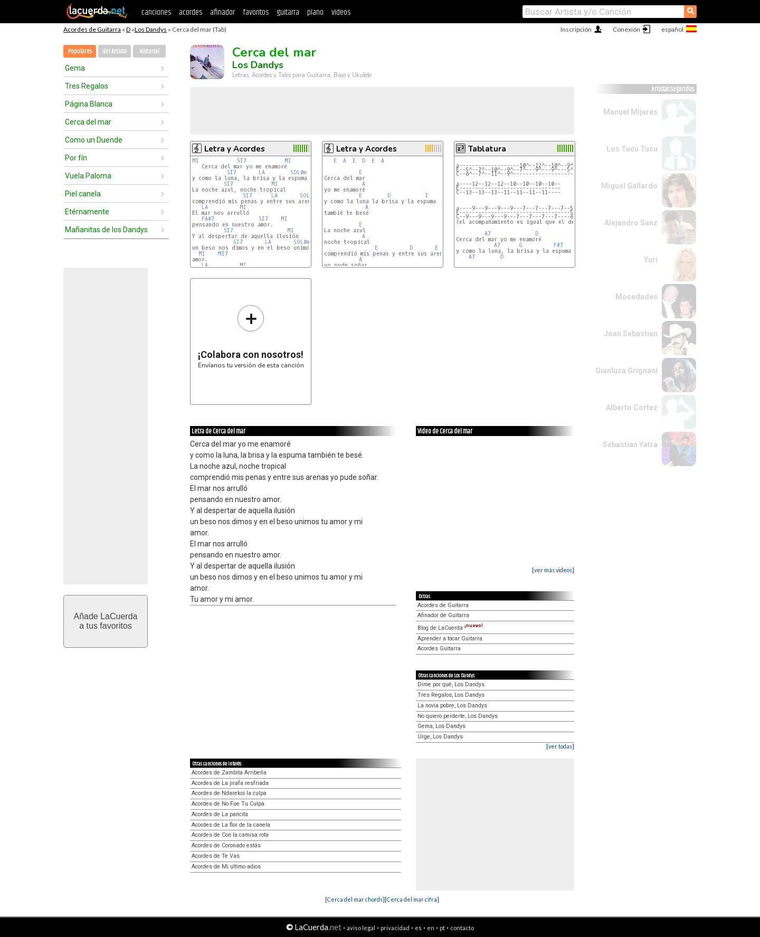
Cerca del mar (88, 122)
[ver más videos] (553, 569)
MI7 (223, 253)
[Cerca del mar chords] (355, 899)
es (418, 927)
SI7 (241, 160)
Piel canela (83, 194)
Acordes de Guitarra (92, 29)
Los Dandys (151, 29)
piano (315, 12)
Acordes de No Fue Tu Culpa (228, 803)
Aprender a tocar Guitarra (449, 638)
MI (195, 160)
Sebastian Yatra (630, 444)
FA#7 (208, 218)
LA (262, 172)
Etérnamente (87, 211)
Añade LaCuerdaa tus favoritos (106, 621)
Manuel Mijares (630, 112)
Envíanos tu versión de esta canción (251, 337)
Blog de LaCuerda (450, 627)
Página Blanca (88, 104)
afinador (222, 12)
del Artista (114, 51)
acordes (190, 12)
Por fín (76, 158)
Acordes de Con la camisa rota (230, 834)
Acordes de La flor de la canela (231, 824)
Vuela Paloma (88, 176)
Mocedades (636, 296)
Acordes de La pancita (220, 814)
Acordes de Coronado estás (226, 845)
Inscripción (576, 29)
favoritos (256, 12)
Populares (80, 51)
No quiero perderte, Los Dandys (457, 716)
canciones (156, 12)
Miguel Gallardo (629, 186)
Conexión (626, 29)
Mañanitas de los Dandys (106, 229)
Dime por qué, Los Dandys (450, 684)
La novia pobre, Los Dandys (452, 705)
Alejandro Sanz (631, 223)
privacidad (395, 927)
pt (442, 927)
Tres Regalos (86, 86)
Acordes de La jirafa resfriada (230, 783)
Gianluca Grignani (626, 370)
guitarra (288, 12)
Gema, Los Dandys (441, 726)
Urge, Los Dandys (440, 736)
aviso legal (361, 927)
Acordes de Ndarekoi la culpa (229, 793)
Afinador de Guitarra (443, 615)
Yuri (651, 259)
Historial (149, 51)
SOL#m (298, 172)
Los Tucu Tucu (632, 149)
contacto (462, 927)
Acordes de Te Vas (216, 856)
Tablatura (487, 149)
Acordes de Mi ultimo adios (226, 866)
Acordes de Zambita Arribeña (229, 772)
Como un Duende (93, 140)
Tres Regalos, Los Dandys (450, 695)
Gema (75, 68)
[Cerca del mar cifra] (412, 899)
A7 (487, 233)
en (430, 927)
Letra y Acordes (234, 149)
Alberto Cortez (632, 407)
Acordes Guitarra (439, 648)
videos (340, 12)
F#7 (558, 245)
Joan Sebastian (631, 333)
